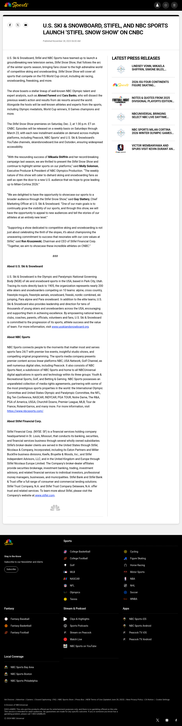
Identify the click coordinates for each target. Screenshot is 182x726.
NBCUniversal (22, 705)
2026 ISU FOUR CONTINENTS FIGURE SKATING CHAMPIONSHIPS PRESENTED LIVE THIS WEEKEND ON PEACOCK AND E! (151, 83)
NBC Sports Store (66, 699)
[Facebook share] (10, 25)
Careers (29, 699)
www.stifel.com (44, 495)
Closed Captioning (43, 699)
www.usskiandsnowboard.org (70, 326)
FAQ (54, 699)
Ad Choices (9, 699)
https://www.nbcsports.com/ (25, 411)
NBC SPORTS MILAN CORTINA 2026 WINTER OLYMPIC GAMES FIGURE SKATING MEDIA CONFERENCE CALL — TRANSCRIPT (152, 131)
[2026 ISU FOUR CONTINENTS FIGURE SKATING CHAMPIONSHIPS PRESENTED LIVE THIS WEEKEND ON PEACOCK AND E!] (121, 85)
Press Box (79, 699)
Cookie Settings (163, 699)
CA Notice (149, 699)
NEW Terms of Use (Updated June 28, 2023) (105, 699)
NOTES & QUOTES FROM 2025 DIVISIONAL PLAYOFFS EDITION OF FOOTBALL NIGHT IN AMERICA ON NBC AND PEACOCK (153, 99)
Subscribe (11, 569)
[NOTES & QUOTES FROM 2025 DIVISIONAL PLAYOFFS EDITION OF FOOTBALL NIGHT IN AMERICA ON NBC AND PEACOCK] (121, 101)
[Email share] (26, 25)
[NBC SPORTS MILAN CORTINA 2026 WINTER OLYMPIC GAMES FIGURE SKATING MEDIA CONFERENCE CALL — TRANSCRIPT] (121, 133)
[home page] (16, 5)
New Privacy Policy (134, 699)
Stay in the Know (12, 556)
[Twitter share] (18, 25)
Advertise (20, 699)
